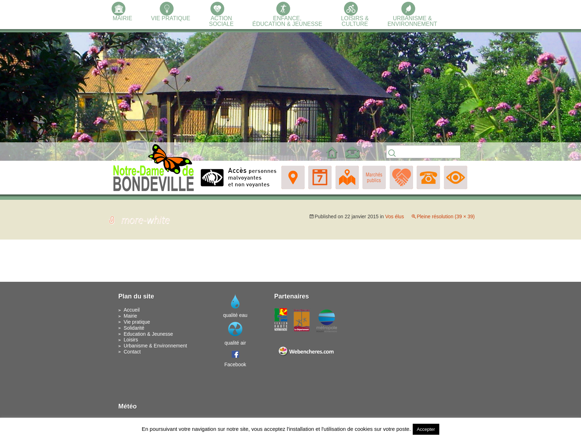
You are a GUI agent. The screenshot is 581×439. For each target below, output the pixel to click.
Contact (132, 352)
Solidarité (134, 328)
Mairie (130, 316)
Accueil (132, 310)
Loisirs (131, 339)
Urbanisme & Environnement (155, 346)
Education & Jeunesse (148, 334)
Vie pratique (137, 322)
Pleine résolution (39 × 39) (446, 216)
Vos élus (394, 216)
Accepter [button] (426, 429)
